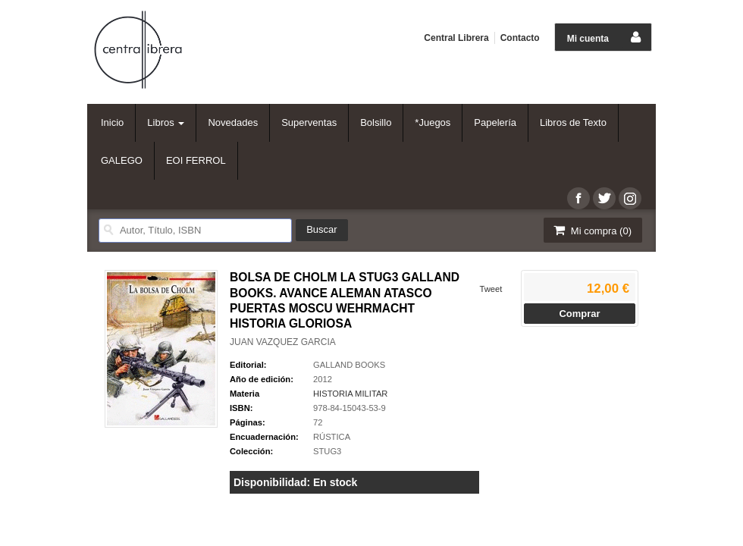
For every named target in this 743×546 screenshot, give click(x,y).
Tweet (490, 288)
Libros (165, 122)
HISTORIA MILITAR (350, 393)
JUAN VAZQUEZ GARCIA (283, 342)
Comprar (579, 313)
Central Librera (456, 38)
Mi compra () (591, 230)
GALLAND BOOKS (349, 364)
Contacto (520, 38)
